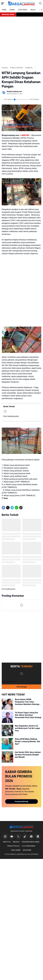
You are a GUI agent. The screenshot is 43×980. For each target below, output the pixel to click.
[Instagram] (5, 836)
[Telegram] (12, 507)
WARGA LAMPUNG (17, 854)
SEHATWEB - (27, 850)
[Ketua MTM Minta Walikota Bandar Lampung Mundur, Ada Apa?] (7, 743)
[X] (8, 507)
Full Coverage (22, 687)
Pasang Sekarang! (21, 801)
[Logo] (21, 826)
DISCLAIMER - (16, 850)
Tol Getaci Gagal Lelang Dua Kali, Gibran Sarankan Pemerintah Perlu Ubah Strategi (28, 715)
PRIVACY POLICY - (13, 846)
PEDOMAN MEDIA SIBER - (31, 842)
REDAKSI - (16, 842)
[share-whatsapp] (25, 507)
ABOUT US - (7, 842)
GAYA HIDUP (22, 10)
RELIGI (33, 10)
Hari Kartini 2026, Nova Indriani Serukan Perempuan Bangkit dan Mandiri (28, 754)
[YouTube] (11, 836)
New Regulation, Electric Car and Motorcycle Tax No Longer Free (27, 728)
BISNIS (12, 10)
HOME (4, 10)
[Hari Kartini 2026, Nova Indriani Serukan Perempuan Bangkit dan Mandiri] (7, 757)
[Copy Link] (21, 507)
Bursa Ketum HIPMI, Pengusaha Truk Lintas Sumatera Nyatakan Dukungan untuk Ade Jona (27, 701)
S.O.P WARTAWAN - (29, 846)
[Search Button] (40, 3)
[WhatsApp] (16, 507)
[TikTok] (24, 836)
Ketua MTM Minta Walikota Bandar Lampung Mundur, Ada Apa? (27, 741)
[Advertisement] (21, 41)
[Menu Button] (2, 3)
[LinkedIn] (37, 836)
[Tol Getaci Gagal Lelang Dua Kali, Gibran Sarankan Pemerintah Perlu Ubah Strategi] (7, 717)
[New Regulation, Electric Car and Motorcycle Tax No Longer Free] (7, 730)
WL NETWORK (33, 854)
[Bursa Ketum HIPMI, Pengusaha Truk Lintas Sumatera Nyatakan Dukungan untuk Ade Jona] (7, 704)
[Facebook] (3, 507)
